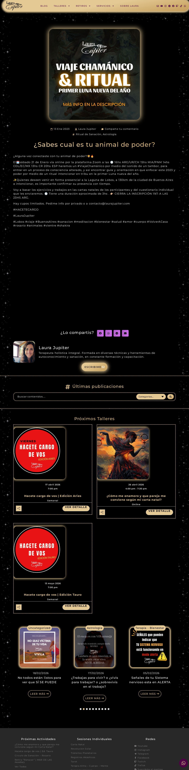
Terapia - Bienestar (150, 628)
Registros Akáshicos (83, 757)
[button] (100, 333)
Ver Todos (21, 767)
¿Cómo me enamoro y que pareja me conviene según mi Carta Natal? (37, 745)
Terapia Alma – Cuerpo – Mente (89, 766)
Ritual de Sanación (88, 134)
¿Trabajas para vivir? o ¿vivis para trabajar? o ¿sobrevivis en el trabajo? (94, 682)
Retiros (83, 5)
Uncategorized (39, 628)
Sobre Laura (129, 6)
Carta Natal (78, 744)
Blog (44, 6)
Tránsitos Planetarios (83, 753)
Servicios (105, 5)
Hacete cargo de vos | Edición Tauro (53, 595)
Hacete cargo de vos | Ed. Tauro (34, 751)
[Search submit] (170, 396)
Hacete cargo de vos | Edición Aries (52, 496)
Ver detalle (76, 507)
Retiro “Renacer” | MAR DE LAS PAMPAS (33, 761)
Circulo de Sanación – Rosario (33, 755)
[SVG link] (14, 5)
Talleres (62, 5)
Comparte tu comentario (122, 129)
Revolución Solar (81, 749)
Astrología (110, 134)
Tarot (74, 762)
